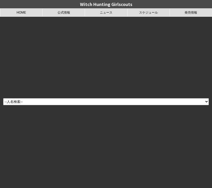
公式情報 (64, 12)
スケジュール (148, 12)
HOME (21, 12)
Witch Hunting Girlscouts (106, 4)
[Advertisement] (106, 55)
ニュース (106, 12)
